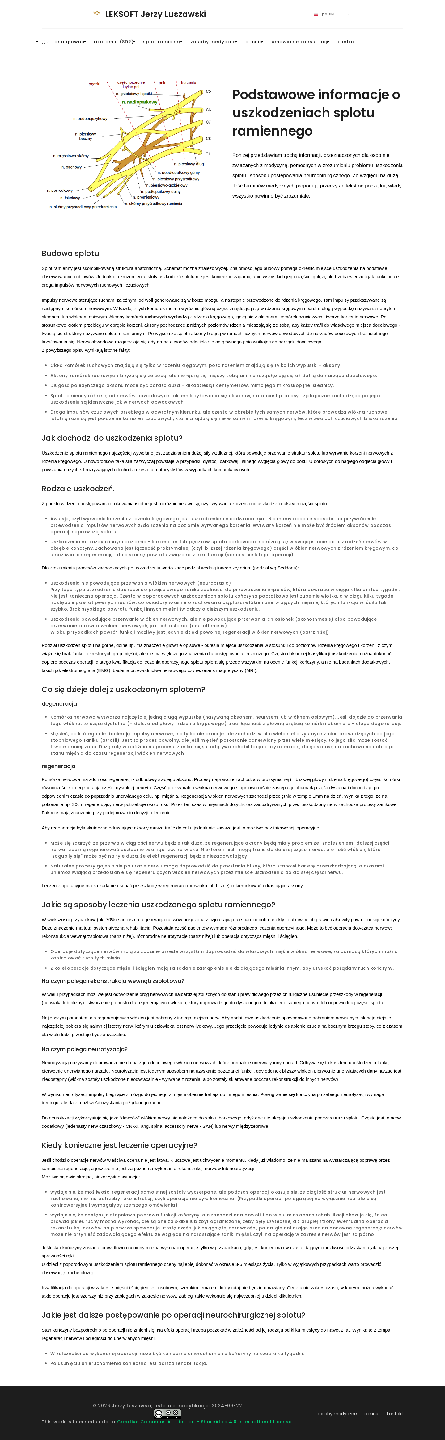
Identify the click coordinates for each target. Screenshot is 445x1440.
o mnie (371, 1414)
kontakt (395, 1414)
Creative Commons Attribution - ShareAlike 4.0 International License (204, 1422)
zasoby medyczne (337, 1414)
